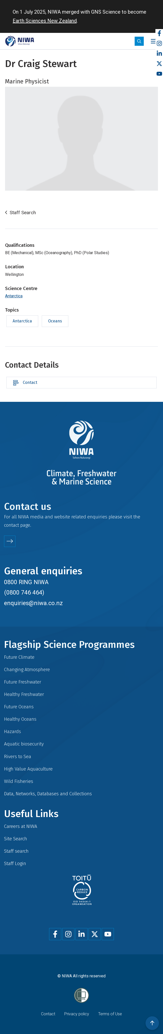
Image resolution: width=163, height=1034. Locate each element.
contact (11, 525)
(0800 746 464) (24, 592)
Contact (30, 382)
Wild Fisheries (18, 781)
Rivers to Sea (17, 756)
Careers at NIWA (20, 826)
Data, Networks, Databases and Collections (48, 794)
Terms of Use (110, 1013)
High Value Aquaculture (28, 769)
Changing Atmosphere (27, 669)
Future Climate (19, 657)
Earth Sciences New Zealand (45, 21)
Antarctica (14, 296)
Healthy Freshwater (24, 694)
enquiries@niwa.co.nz (33, 603)
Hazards (12, 731)
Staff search (16, 851)
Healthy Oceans (20, 719)
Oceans (55, 321)
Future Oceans (19, 707)
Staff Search (23, 212)
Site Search (15, 839)
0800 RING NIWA (26, 582)
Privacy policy (76, 1013)
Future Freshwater (22, 682)
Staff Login (15, 863)
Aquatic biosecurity (24, 744)
